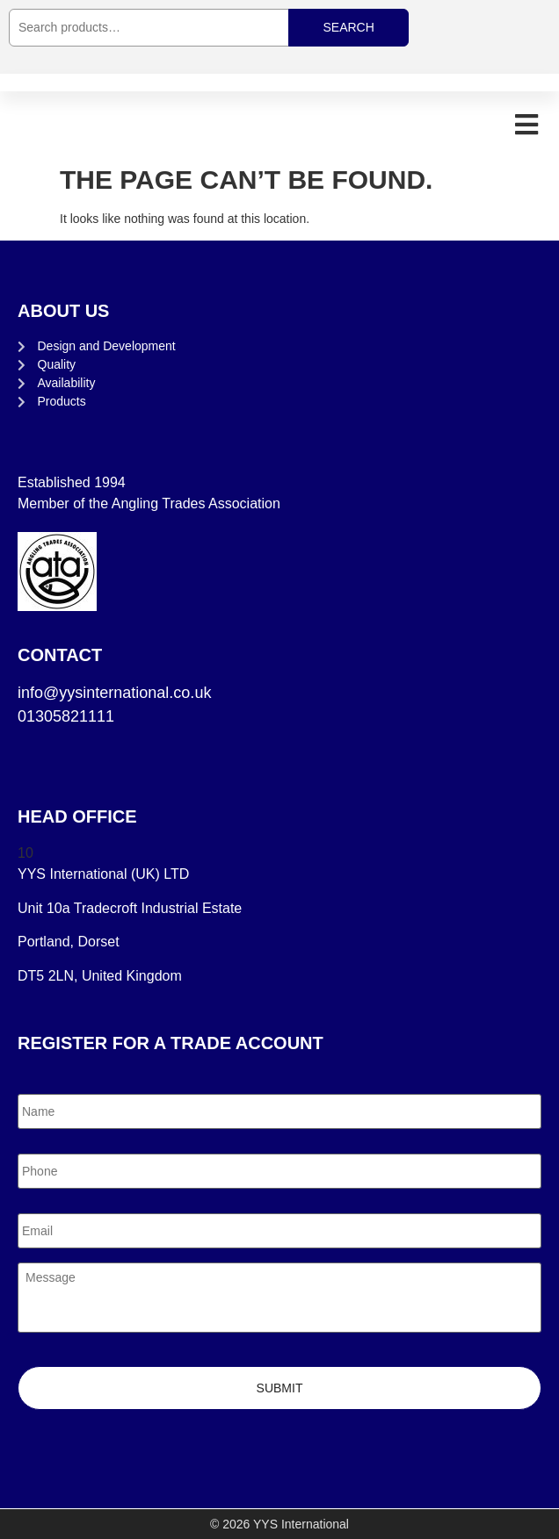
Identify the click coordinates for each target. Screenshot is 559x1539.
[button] (526, 124)
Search (348, 27)
